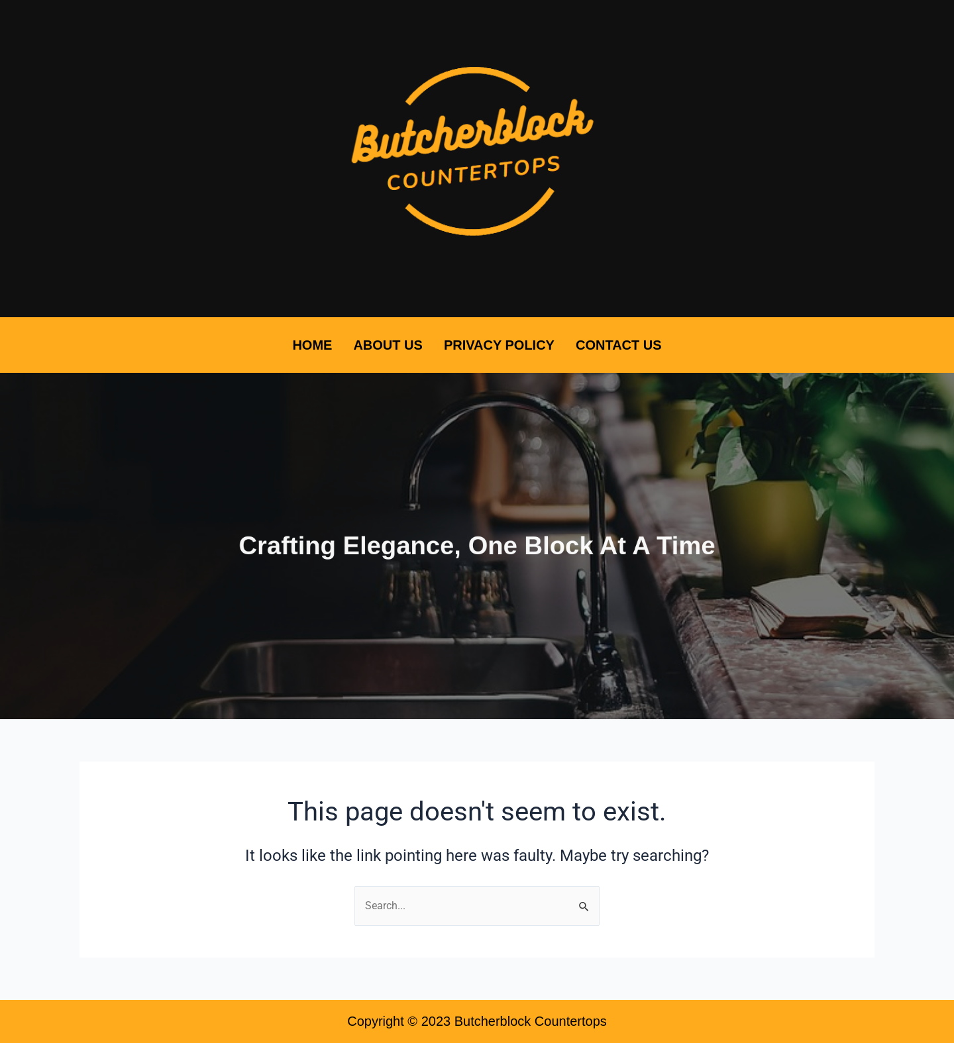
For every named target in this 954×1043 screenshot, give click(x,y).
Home (312, 345)
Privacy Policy (499, 345)
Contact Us (619, 345)
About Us (387, 345)
